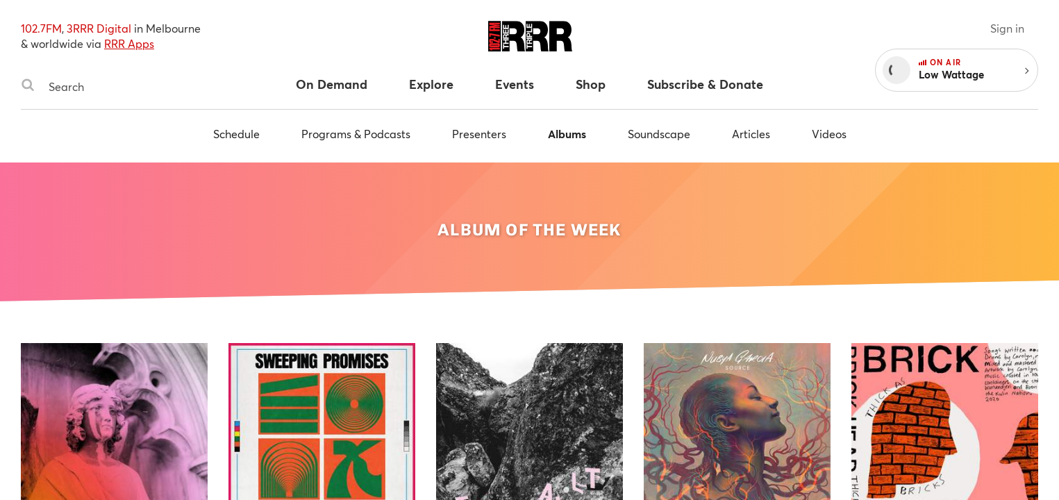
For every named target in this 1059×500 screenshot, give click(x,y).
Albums (567, 133)
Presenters (479, 133)
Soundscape (659, 133)
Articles (751, 133)
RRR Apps (129, 43)
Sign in (1007, 28)
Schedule (236, 133)
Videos (829, 133)
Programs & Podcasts (355, 133)
